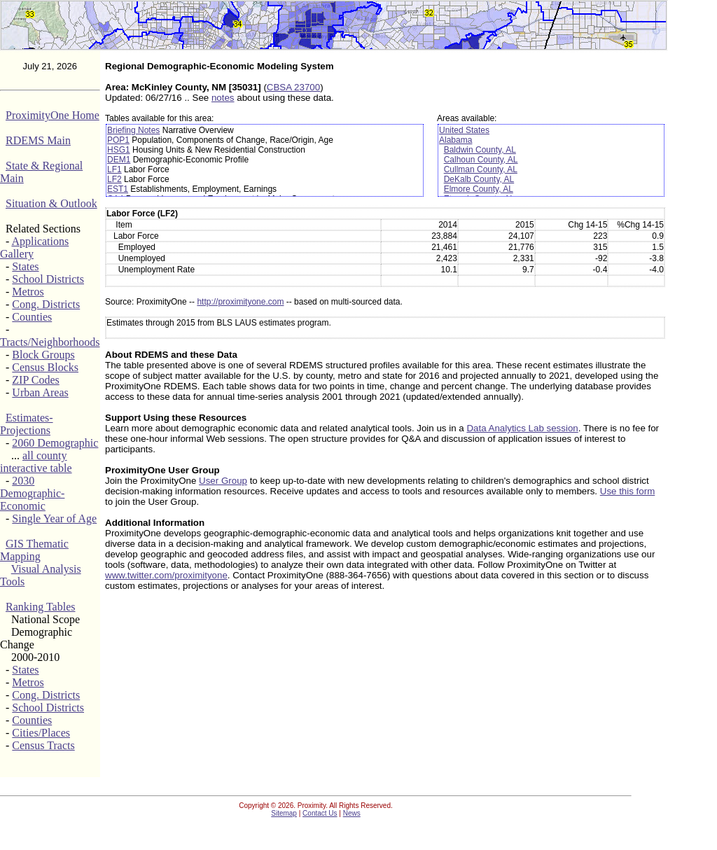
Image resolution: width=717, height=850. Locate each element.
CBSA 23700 (293, 87)
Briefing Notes (133, 130)
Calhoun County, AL (481, 160)
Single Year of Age (54, 518)
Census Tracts (43, 745)
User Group (223, 480)
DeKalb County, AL (479, 179)
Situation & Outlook (51, 203)
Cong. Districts (46, 304)
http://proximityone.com (240, 302)
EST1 (117, 189)
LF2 (114, 179)
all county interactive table (36, 462)
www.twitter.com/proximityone (166, 575)
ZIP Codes (35, 380)
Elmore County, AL (478, 189)
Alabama (455, 140)
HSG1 (118, 150)
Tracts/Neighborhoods (50, 342)
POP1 (118, 140)
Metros (27, 292)
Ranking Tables (40, 607)
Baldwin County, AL (480, 150)
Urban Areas (40, 392)
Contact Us (319, 813)
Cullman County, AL (480, 169)
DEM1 (118, 160)
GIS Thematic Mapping (34, 550)
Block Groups (43, 355)
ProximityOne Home (52, 115)
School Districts (48, 279)
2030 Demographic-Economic (32, 493)
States (25, 266)
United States (464, 130)
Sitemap (284, 813)
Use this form (627, 491)
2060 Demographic (55, 443)
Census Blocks (45, 367)
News (352, 813)
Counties (32, 317)
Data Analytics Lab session (522, 428)
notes (223, 97)
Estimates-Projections (26, 424)
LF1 (114, 169)
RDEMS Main (38, 140)
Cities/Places (41, 733)
